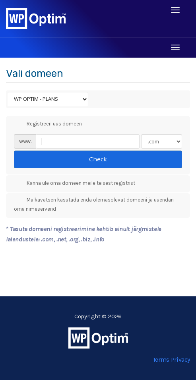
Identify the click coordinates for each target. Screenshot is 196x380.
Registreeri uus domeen (48, 123)
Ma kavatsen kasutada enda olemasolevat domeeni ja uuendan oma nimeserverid (94, 204)
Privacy (180, 359)
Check (98, 159)
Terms (161, 359)
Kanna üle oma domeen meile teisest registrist (74, 183)
